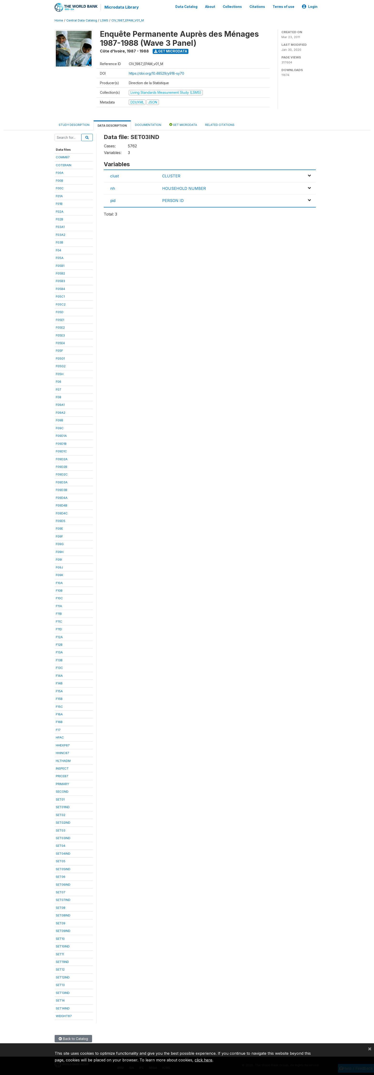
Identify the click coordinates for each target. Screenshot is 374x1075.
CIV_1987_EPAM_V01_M (127, 20)
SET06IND (63, 884)
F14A (59, 675)
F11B (59, 613)
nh (112, 188)
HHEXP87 (63, 745)
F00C (60, 188)
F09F (59, 536)
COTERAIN (63, 165)
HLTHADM (63, 760)
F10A (59, 582)
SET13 (60, 985)
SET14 (60, 1000)
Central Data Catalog (81, 20)
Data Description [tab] (112, 125)
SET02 (60, 815)
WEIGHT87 (64, 1016)
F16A (59, 714)
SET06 (60, 876)
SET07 (60, 892)
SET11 (60, 954)
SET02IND (63, 822)
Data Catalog (186, 7)
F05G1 (60, 358)
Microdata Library (121, 7)
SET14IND (63, 1008)
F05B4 (60, 288)
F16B (59, 722)
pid (112, 200)
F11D (59, 629)
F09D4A (62, 497)
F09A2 (60, 412)
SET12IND (63, 977)
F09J (59, 567)
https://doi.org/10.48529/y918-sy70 (156, 73)
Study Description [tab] (74, 124)
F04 (58, 250)
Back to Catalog (73, 1039)
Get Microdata (170, 51)
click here (203, 1060)
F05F (59, 350)
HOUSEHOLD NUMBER (184, 188)
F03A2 (60, 234)
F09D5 (60, 520)
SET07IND (63, 900)
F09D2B (61, 466)
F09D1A (61, 435)
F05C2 (61, 304)
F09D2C (62, 474)
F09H (59, 551)
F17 (58, 729)
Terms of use (283, 7)
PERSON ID (173, 200)
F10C (59, 598)
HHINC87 (62, 753)
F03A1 (60, 227)
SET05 (60, 861)
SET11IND (62, 961)
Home (59, 20)
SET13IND (63, 992)
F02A (59, 211)
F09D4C (62, 513)
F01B (59, 203)
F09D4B (61, 505)
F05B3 (60, 281)
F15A (59, 691)
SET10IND (63, 946)
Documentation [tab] (148, 124)
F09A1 (60, 405)
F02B (59, 219)
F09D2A (62, 459)
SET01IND (63, 807)
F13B (59, 660)
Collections (232, 7)
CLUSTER (171, 176)
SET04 (60, 846)
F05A (59, 257)
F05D (59, 312)
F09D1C (61, 451)
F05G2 (61, 366)
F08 (58, 397)
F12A (59, 637)
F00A (59, 172)
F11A (59, 606)
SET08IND (63, 915)
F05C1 (60, 296)
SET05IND (63, 869)
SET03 (60, 830)
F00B (59, 180)
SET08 (60, 907)
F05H (59, 374)
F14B (59, 683)
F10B (59, 590)
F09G (60, 544)
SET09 (60, 923)
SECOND (62, 791)
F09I (59, 559)
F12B (59, 644)
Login (309, 7)
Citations (257, 7)
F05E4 (60, 343)
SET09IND (63, 930)
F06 (58, 381)
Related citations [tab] (219, 124)
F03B (59, 242)
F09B (59, 420)
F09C (60, 428)
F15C (59, 706)
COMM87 (63, 157)
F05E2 (60, 327)
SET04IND (63, 853)
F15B (59, 698)
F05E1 (60, 319)
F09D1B (61, 443)
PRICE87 (62, 776)
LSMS (104, 20)
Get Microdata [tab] (183, 124)
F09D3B (61, 489)
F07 (58, 389)
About (210, 7)
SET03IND (63, 838)
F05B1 (60, 265)
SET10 (60, 938)
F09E (59, 528)
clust (114, 176)
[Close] (370, 1048)
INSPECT (62, 768)
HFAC (60, 737)
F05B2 (60, 273)
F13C (59, 667)
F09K (59, 575)
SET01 (60, 799)
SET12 (60, 969)
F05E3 (60, 335)
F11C (59, 621)
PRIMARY (62, 784)
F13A (59, 652)
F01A (59, 196)
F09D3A (62, 482)
